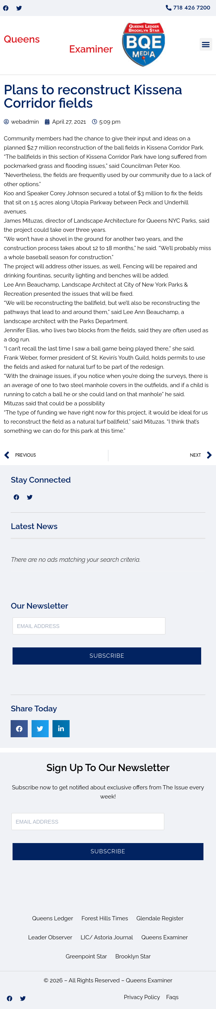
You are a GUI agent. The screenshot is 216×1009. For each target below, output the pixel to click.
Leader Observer (50, 937)
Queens (22, 39)
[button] (206, 44)
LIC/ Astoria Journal (107, 937)
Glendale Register (160, 918)
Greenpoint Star (86, 956)
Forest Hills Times (104, 918)
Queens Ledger (52, 918)
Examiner (91, 49)
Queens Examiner (164, 937)
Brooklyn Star (133, 956)
